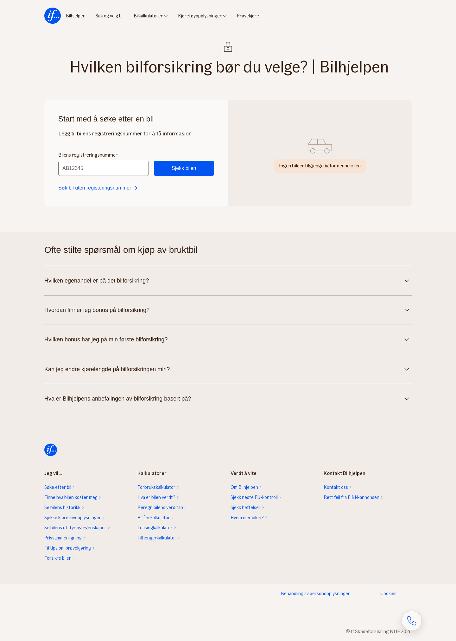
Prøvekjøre (248, 16)
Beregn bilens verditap (160, 507)
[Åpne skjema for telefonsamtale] (412, 621)
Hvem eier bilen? (247, 517)
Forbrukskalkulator (156, 487)
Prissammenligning (63, 538)
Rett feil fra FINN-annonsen (351, 497)
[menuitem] (52, 16)
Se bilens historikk (62, 507)
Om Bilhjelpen (244, 487)
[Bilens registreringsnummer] (103, 168)
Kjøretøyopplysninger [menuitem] (200, 16)
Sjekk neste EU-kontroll (254, 497)
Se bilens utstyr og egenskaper (75, 528)
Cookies (388, 593)
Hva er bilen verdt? (156, 497)
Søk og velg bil (110, 16)
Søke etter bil (57, 487)
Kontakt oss (336, 487)
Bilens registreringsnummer (87, 155)
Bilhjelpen (76, 16)
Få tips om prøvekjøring (67, 548)
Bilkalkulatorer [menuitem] (148, 16)
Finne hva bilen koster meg (71, 497)
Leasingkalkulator (155, 528)
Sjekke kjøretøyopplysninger (72, 517)
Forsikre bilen (58, 558)
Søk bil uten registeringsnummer (97, 187)
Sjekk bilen (184, 168)
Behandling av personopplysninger (315, 593)
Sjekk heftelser (246, 507)
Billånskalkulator (153, 517)
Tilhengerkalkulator (156, 538)
